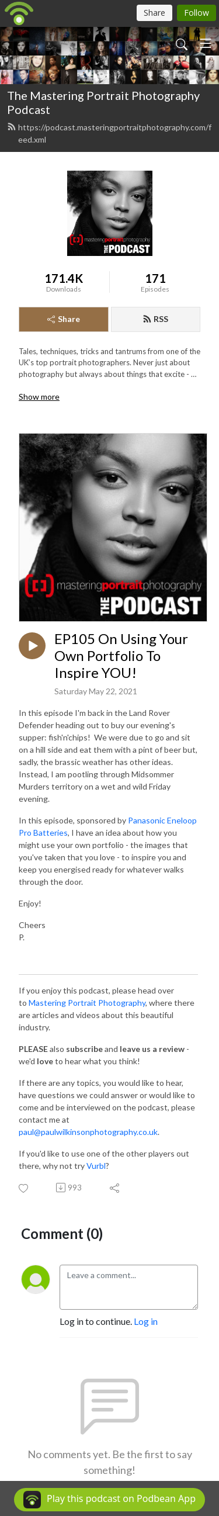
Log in (146, 1321)
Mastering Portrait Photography (87, 1003)
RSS (155, 319)
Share (63, 319)
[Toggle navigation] (205, 43)
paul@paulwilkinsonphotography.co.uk (88, 1132)
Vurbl (96, 1166)
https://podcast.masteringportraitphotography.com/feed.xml (109, 133)
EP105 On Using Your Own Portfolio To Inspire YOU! (121, 656)
